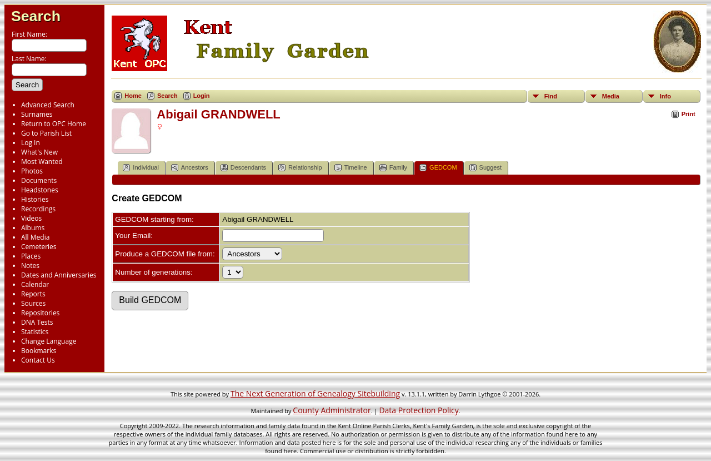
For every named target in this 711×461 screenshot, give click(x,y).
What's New (39, 152)
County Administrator (331, 410)
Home (133, 95)
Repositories (40, 313)
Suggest (485, 167)
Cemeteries (39, 246)
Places (31, 256)
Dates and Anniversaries (58, 275)
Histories (34, 199)
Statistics (34, 331)
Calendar (35, 284)
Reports (33, 294)
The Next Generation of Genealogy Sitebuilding (315, 393)
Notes (30, 265)
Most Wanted (42, 161)
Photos (32, 171)
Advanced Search (47, 105)
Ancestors (189, 167)
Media (610, 96)
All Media (35, 237)
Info (665, 96)
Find (550, 96)
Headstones (39, 190)
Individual (140, 167)
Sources (33, 303)
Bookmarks (38, 350)
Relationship (300, 167)
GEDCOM (438, 167)
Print (688, 114)
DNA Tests (37, 322)
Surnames (36, 114)
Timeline (350, 167)
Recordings (38, 209)
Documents (39, 180)
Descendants (243, 167)
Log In (30, 142)
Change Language (48, 341)
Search (36, 16)
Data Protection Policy (418, 410)
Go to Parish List (46, 133)
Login (201, 95)
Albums (32, 227)
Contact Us (38, 360)
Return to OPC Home (53, 123)
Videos (31, 218)
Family (393, 167)
